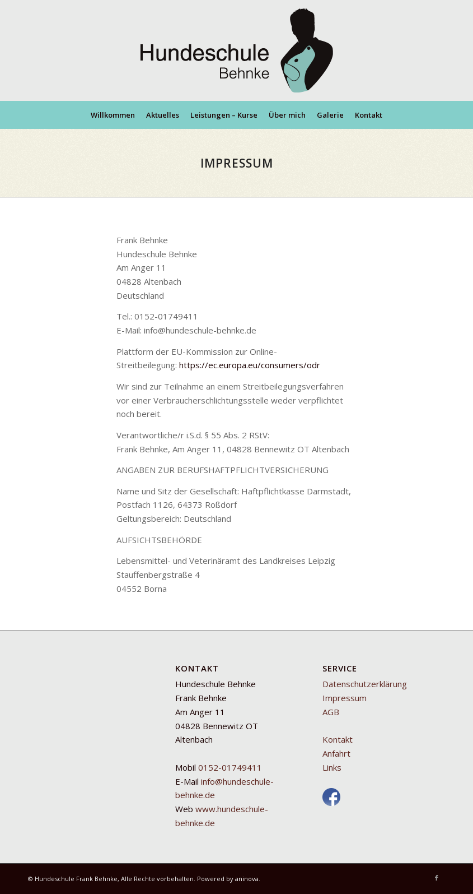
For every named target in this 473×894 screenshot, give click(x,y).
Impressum (344, 697)
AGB (330, 711)
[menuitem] (113, 115)
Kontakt (337, 739)
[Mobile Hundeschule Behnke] (237, 50)
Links (331, 767)
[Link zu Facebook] (436, 877)
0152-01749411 (230, 767)
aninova (247, 878)
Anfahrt (336, 753)
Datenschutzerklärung (364, 683)
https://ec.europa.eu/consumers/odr (249, 364)
